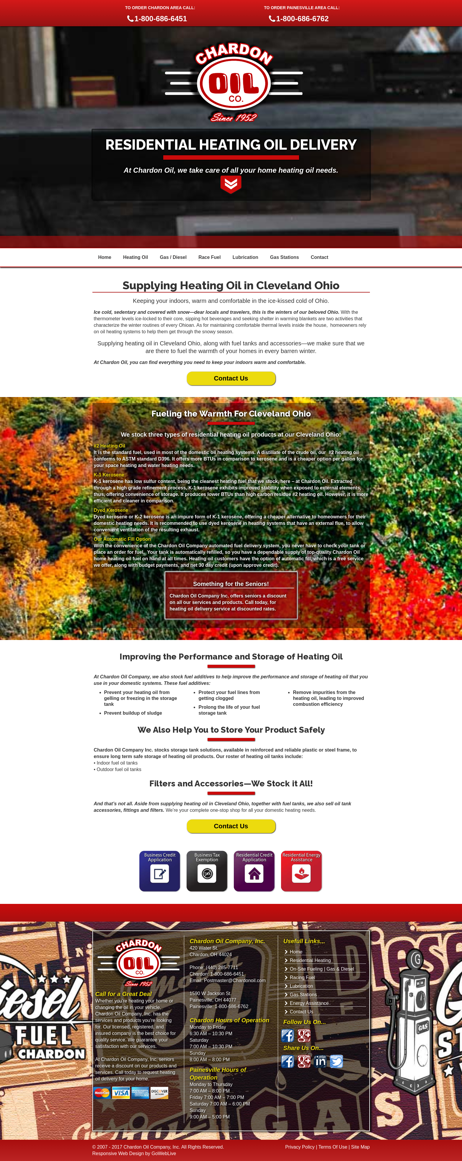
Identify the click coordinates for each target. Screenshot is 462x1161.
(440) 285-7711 (222, 967)
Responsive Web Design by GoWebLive (134, 1153)
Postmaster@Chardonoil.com (234, 980)
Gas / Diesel (173, 257)
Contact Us (231, 378)
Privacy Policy (300, 1146)
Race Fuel (209, 257)
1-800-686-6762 (232, 1006)
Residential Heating (310, 960)
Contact (320, 257)
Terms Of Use (333, 1146)
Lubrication (245, 257)
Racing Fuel (302, 977)
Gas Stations (284, 257)
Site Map (360, 1146)
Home (104, 257)
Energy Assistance (309, 1003)
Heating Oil (135, 257)
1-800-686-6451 (227, 974)
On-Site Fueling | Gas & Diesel (322, 968)
